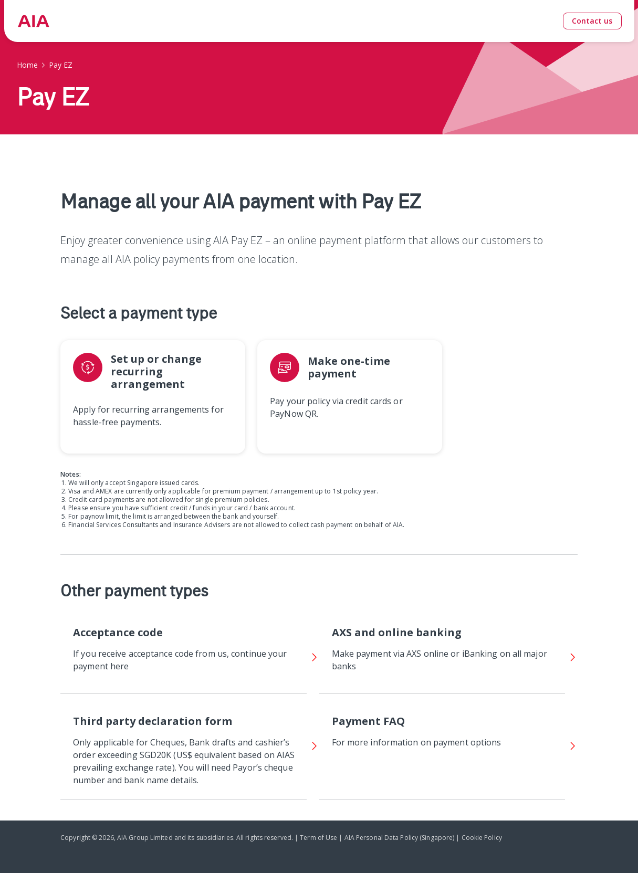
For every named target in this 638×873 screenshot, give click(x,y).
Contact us (592, 21)
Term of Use (318, 837)
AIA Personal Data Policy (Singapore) (399, 837)
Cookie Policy (482, 837)
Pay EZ (61, 65)
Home (27, 65)
